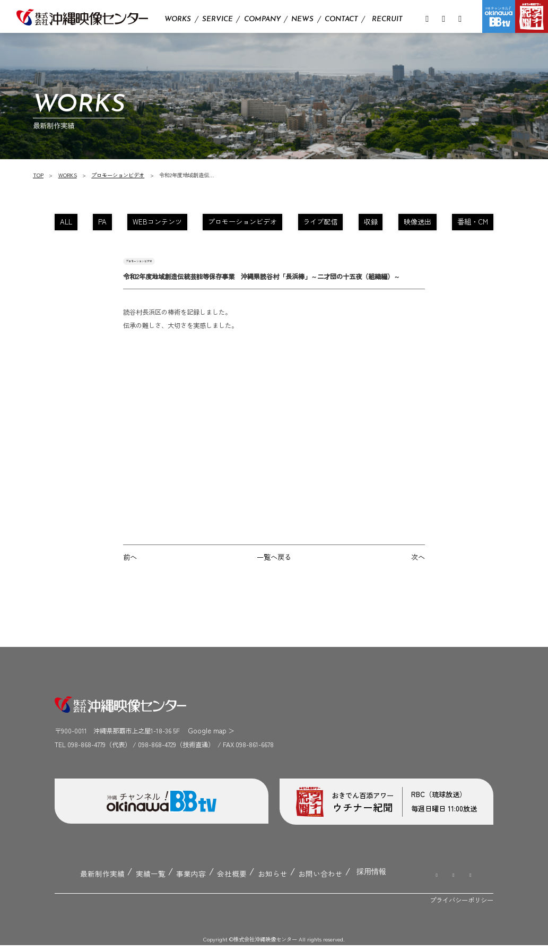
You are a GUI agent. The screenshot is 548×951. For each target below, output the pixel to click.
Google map (204, 738)
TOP (38, 175)
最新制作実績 (100, 879)
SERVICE (217, 19)
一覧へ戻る (274, 566)
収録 (367, 223)
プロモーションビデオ (118, 175)
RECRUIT (387, 19)
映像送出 (414, 223)
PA (108, 223)
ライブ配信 (318, 223)
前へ (129, 566)
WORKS (177, 19)
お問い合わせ (306, 879)
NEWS (302, 19)
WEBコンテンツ (161, 223)
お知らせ (261, 879)
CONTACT (341, 19)
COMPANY (262, 19)
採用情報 (355, 879)
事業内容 (184, 879)
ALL (71, 223)
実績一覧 (146, 879)
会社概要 (223, 879)
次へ (418, 566)
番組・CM (468, 223)
